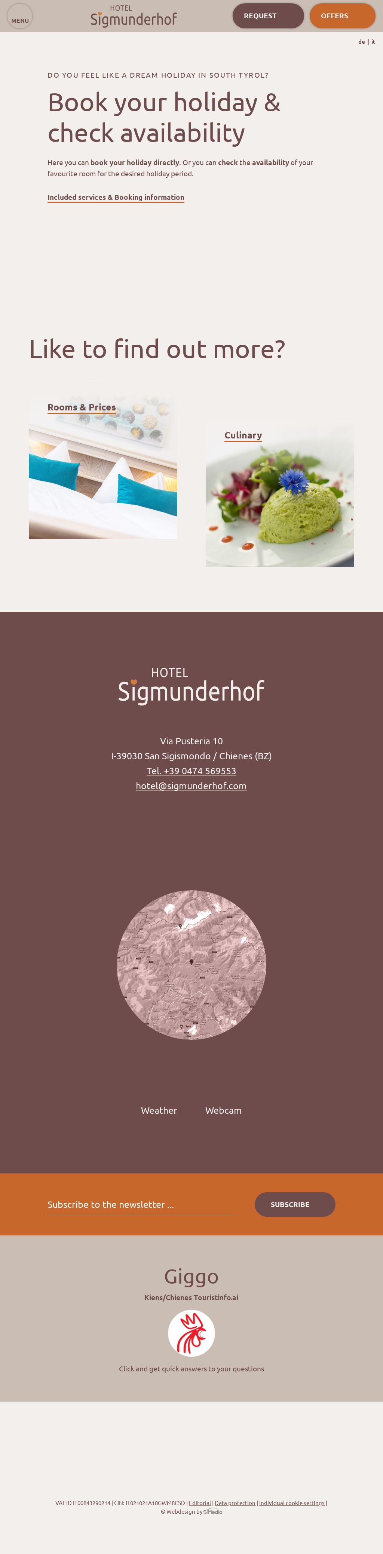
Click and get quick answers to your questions (191, 1368)
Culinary (243, 435)
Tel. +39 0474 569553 (191, 770)
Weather (159, 1110)
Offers (334, 15)
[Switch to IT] (373, 41)
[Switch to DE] (363, 41)
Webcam (223, 1110)
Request (260, 15)
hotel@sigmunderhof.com (191, 785)
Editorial (200, 1502)
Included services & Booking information (116, 197)
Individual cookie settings (292, 1502)
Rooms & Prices (82, 407)
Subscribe (290, 1204)
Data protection (235, 1502)
